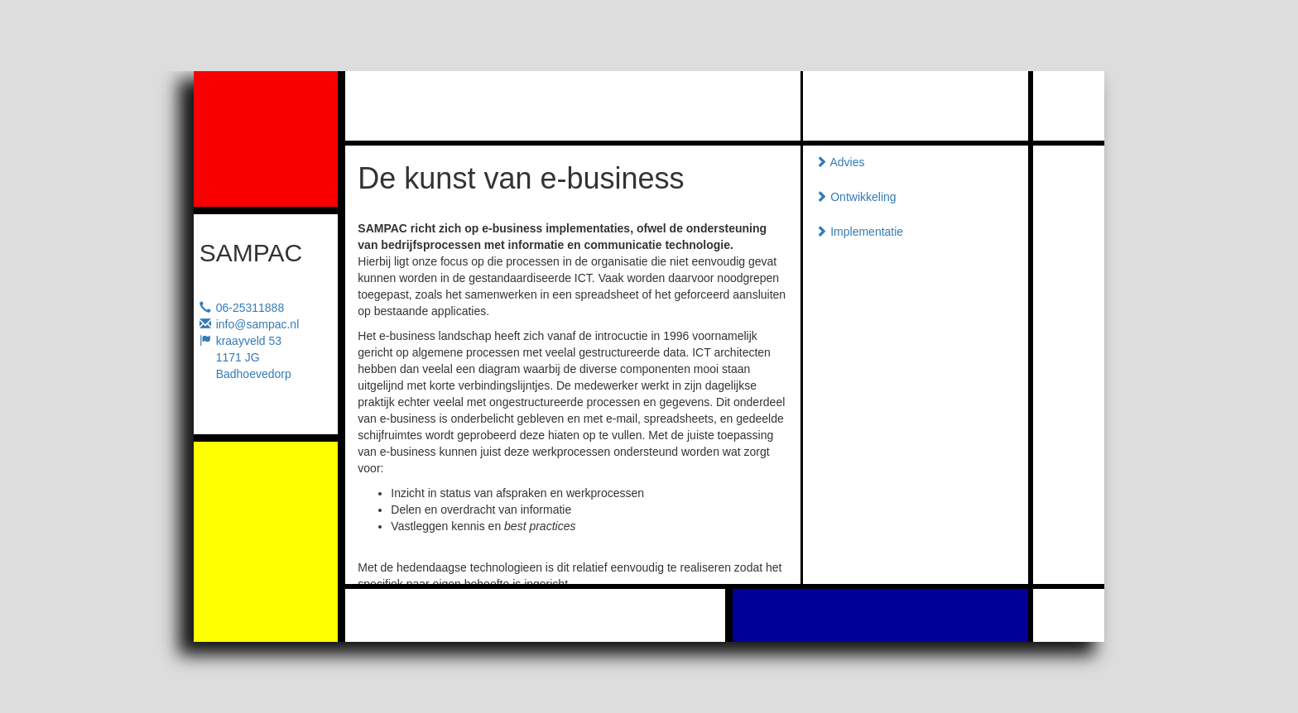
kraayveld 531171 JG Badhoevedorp (253, 357)
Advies (839, 162)
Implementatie (859, 231)
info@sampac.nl (258, 324)
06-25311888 (250, 307)
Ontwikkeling (855, 196)
